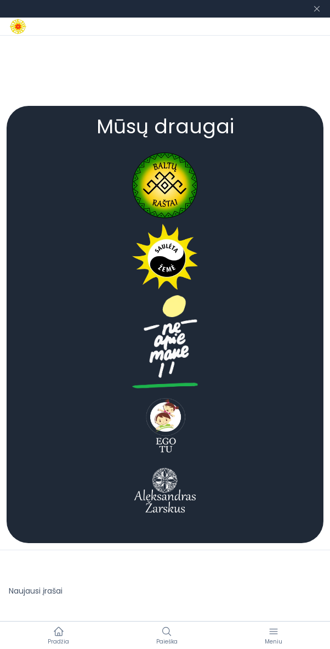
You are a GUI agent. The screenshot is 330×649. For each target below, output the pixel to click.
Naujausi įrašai (35, 590)
